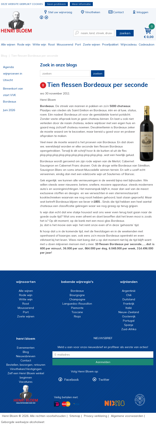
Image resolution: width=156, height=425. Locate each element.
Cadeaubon (146, 44)
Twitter (103, 379)
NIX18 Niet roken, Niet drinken (115, 403)
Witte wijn (39, 44)
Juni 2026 (9, 110)
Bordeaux (77, 291)
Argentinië (128, 291)
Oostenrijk (128, 316)
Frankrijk (128, 303)
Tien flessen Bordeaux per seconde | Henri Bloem (19, 22)
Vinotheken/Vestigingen (26, 369)
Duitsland (128, 299)
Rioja (77, 316)
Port (78, 44)
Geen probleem (56, 3)
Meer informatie (81, 3)
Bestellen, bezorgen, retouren (25, 365)
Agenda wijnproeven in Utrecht (12, 73)
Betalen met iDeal (57, 404)
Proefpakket (110, 44)
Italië (129, 308)
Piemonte (77, 308)
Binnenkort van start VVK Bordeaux (13, 95)
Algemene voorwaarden (127, 416)
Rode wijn (23, 44)
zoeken (124, 33)
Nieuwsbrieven (25, 356)
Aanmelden (103, 362)
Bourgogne (77, 295)
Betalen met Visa (76, 404)
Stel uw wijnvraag (57, 12)
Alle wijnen (8, 44)
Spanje (128, 325)
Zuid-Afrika (128, 329)
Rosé (51, 44)
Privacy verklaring (95, 416)
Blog (26, 352)
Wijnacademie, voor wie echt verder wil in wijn (140, 400)
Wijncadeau (128, 44)
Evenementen (26, 347)
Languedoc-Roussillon (77, 303)
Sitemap (74, 416)
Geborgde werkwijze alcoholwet (22, 422)
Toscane (77, 312)
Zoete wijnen (91, 44)
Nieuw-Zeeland (128, 312)
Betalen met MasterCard (66, 404)
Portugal (128, 320)
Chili (128, 295)
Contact (116, 12)
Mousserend (65, 44)
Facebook (71, 379)
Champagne (77, 299)
